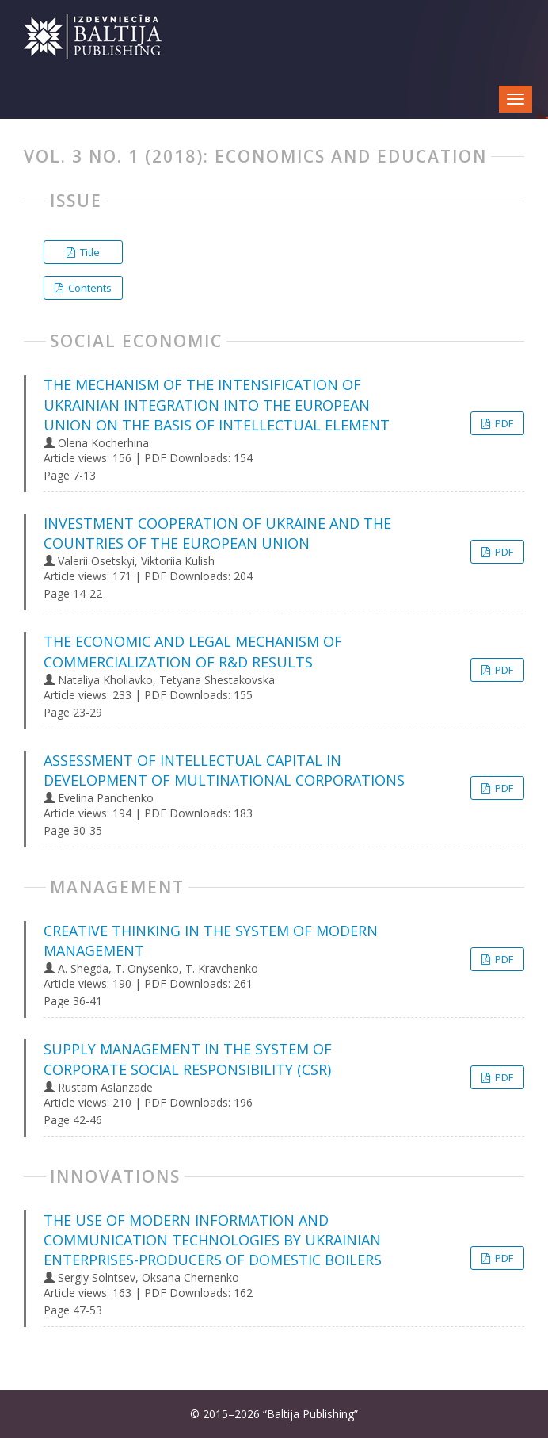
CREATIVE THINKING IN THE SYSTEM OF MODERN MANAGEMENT (211, 940)
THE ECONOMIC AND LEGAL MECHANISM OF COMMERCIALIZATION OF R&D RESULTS (193, 651)
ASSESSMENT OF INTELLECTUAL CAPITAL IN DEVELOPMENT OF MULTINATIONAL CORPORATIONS (224, 770)
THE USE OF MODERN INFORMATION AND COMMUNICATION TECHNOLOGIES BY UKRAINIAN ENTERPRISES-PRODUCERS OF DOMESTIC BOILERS (213, 1239)
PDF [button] (503, 423)
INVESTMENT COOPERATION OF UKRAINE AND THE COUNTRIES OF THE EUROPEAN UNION (217, 533)
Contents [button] (89, 288)
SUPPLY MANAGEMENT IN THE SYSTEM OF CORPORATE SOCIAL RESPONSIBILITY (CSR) (188, 1058)
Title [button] (89, 252)
